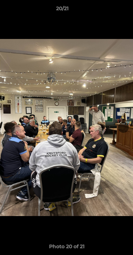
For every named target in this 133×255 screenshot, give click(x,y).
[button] (107, 10)
